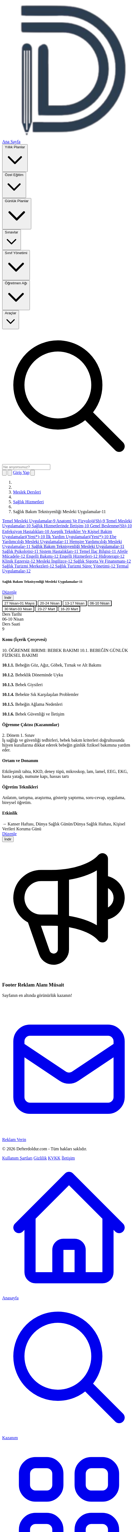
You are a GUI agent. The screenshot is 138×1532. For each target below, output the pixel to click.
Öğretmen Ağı (16, 295)
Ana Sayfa (11, 141)
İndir (7, 598)
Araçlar (10, 319)
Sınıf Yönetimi (16, 264)
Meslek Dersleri (27, 492)
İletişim (68, 1158)
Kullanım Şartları (17, 1158)
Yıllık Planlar (15, 157)
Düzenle (9, 592)
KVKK (54, 1158)
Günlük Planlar (16, 213)
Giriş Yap (21, 472)
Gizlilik (40, 1158)
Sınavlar (11, 239)
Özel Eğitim (14, 184)
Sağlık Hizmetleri (28, 502)
